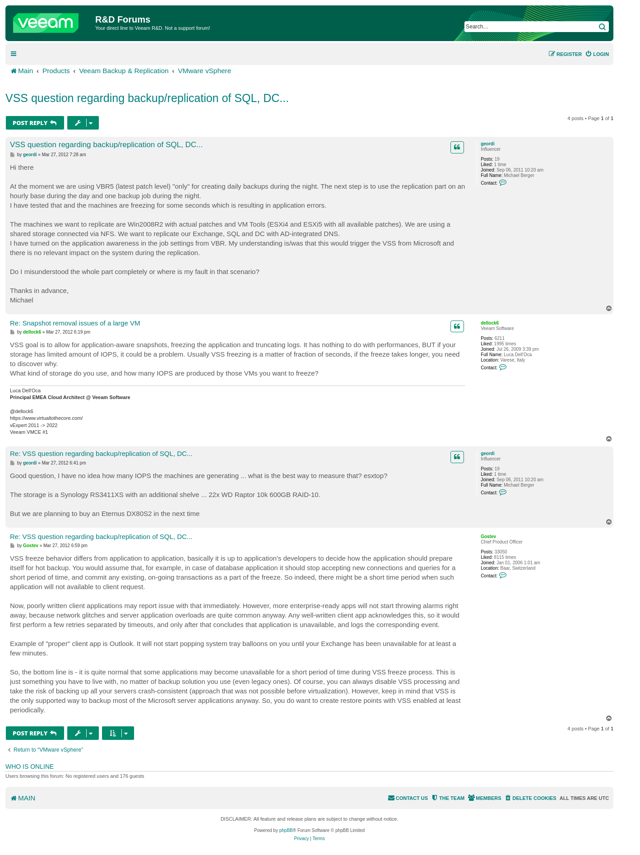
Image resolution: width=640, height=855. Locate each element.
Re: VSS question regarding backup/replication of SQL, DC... (101, 453)
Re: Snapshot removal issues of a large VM (75, 323)
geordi (488, 143)
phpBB (286, 830)
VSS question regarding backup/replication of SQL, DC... (147, 98)
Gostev (488, 536)
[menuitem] (597, 54)
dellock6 (490, 323)
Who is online (29, 766)
